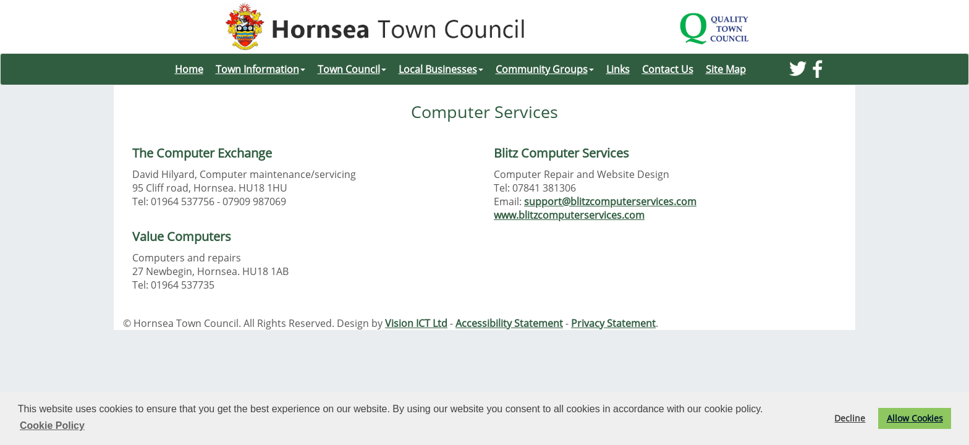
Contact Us (667, 69)
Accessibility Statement (509, 323)
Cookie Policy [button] (52, 425)
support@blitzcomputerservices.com (610, 201)
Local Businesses (441, 69)
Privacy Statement (613, 323)
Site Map (726, 69)
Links (618, 69)
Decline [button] (849, 418)
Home (189, 69)
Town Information (260, 69)
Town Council (352, 69)
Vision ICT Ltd (416, 323)
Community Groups (545, 69)
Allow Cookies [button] (915, 418)
